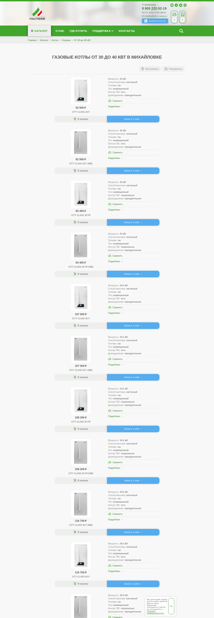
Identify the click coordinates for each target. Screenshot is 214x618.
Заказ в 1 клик (65, 122)
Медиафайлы (44, 538)
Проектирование (42, 543)
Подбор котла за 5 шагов (83, 552)
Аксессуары (127, 552)
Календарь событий (163, 552)
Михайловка (150, 5)
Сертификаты (41, 534)
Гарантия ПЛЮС (126, 538)
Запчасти (125, 547)
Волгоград (83, 589)
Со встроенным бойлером (82, 543)
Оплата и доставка (127, 543)
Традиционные (76, 534)
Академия (161, 547)
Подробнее (62, 113)
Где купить (78, 30)
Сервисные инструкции (164, 534)
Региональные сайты (101, 597)
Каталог (41, 30)
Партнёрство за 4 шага (168, 538)
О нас (60, 30)
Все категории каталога (73, 597)
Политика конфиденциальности (133, 597)
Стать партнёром (161, 543)
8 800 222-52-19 (154, 8)
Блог (36, 552)
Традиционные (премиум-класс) (85, 538)
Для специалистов (165, 530)
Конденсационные (78, 547)
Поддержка (102, 30)
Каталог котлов (78, 530)
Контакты (127, 30)
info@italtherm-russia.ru (155, 16)
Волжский (96, 589)
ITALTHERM (42, 597)
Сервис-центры (125, 534)
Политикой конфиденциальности (155, 612)
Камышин (109, 589)
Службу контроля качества (77, 567)
